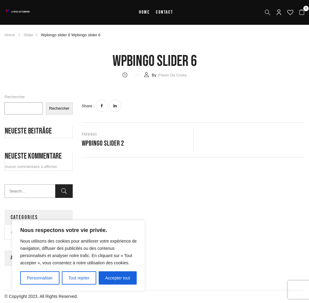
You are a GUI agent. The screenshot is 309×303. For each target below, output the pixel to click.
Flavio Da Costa (172, 75)
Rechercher (15, 97)
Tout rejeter (79, 278)
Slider (28, 35)
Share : (88, 106)
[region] (78, 255)
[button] (301, 12)
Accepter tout (117, 278)
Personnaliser (40, 278)
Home (10, 35)
